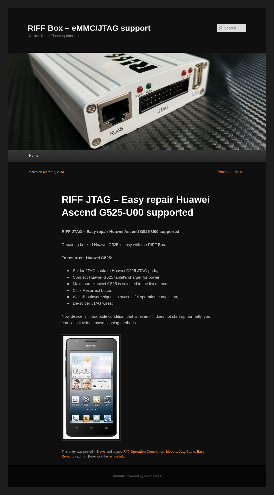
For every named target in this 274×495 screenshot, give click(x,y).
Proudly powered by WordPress (137, 476)
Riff (126, 452)
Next (240, 172)
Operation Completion (147, 452)
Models (171, 452)
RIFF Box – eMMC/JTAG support (89, 28)
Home (33, 155)
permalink (116, 456)
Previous (222, 172)
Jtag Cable (187, 452)
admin (81, 456)
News (101, 452)
